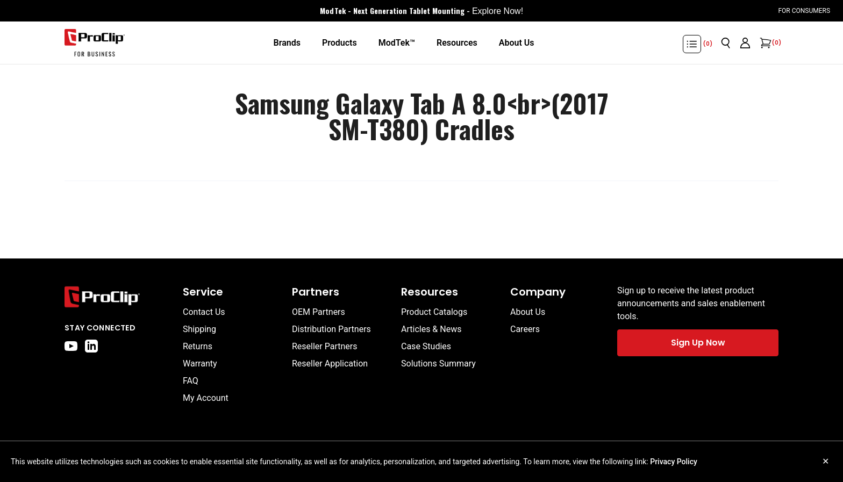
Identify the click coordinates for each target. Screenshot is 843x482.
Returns (197, 346)
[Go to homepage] (95, 43)
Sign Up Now (698, 342)
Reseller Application (330, 363)
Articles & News (431, 329)
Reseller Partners (325, 346)
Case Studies (426, 346)
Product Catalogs (434, 312)
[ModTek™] (397, 43)
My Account (205, 398)
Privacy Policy (673, 461)
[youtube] (71, 346)
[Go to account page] (745, 43)
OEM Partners (318, 312)
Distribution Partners (331, 329)
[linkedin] (91, 346)
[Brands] (286, 43)
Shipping (199, 329)
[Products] (339, 43)
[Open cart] (764, 43)
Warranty (200, 363)
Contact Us (204, 312)
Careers (525, 329)
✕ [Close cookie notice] (825, 461)
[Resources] (457, 43)
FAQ (190, 381)
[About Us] (516, 43)
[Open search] (725, 43)
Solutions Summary (438, 363)
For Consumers (804, 11)
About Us (527, 312)
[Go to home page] (118, 297)
